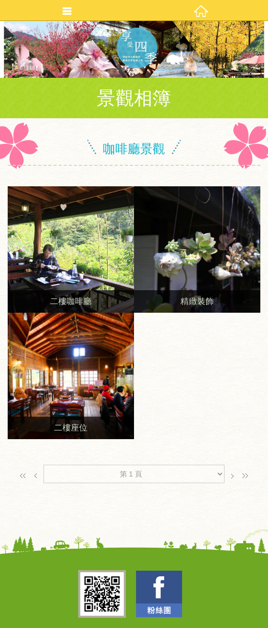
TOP (131, 616)
